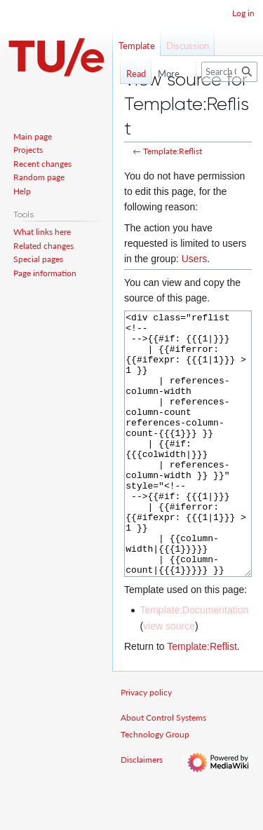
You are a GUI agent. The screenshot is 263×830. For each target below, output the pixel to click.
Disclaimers (142, 812)
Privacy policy (146, 745)
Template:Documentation (194, 662)
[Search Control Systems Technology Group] (229, 72)
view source (169, 678)
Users (195, 258)
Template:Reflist (172, 151)
